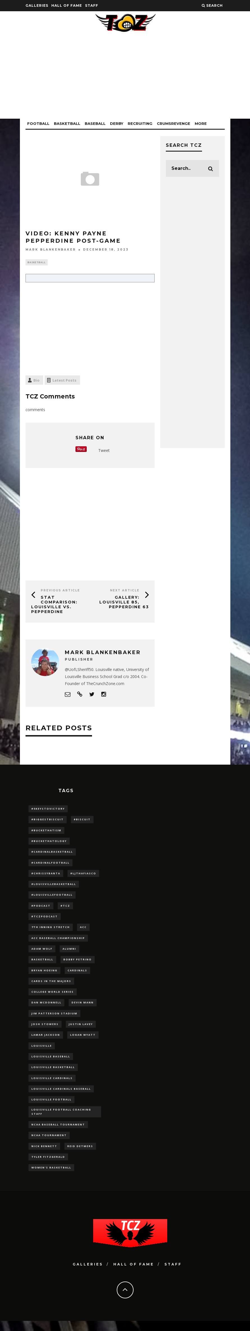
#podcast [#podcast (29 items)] (41, 908)
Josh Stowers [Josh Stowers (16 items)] (45, 1030)
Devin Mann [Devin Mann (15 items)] (83, 1008)
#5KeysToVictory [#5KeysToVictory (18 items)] (48, 809)
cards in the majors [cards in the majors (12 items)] (51, 985)
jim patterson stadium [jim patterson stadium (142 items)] (54, 1019)
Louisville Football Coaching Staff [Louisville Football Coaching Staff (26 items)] (61, 1120)
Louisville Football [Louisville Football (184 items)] (51, 1107)
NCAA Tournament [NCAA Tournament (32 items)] (49, 1144)
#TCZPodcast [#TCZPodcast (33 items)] (44, 919)
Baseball (95, 123)
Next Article (124, 591)
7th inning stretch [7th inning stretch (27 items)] (50, 931)
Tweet (104, 451)
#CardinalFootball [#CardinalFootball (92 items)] (50, 864)
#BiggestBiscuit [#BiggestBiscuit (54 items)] (47, 820)
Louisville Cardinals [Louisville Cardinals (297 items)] (52, 1085)
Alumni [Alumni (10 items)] (69, 952)
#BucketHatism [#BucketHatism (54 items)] (46, 831)
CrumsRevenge (173, 123)
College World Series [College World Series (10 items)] (52, 997)
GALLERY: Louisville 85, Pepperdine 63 (124, 603)
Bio (36, 380)
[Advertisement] (125, 79)
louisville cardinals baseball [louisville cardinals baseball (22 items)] (61, 1096)
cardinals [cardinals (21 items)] (77, 974)
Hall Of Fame (66, 5)
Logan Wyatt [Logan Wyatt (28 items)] (83, 1040)
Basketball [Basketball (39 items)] (42, 963)
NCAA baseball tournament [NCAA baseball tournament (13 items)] (58, 1133)
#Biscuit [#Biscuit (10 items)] (82, 820)
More (201, 123)
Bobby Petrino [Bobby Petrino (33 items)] (77, 963)
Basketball (67, 123)
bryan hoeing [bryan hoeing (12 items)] (44, 974)
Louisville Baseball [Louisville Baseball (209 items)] (50, 1063)
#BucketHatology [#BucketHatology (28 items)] (49, 842)
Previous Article (60, 591)
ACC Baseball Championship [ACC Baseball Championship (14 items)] (58, 941)
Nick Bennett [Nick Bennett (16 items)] (44, 1155)
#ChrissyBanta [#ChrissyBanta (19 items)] (45, 875)
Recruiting (140, 123)
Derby (116, 123)
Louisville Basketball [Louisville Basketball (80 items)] (53, 1074)
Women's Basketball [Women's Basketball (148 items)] (51, 1177)
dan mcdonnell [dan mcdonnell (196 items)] (46, 1008)
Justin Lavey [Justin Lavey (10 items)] (81, 1030)
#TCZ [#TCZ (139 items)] (65, 908)
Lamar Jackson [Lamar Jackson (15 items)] (45, 1040)
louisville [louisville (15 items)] (41, 1052)
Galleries (37, 5)
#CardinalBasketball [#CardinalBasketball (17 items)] (52, 853)
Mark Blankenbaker (51, 249)
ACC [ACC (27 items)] (83, 931)
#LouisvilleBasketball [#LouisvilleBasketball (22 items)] (53, 886)
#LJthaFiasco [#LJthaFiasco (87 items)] (83, 875)
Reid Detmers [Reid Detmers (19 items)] (80, 1155)
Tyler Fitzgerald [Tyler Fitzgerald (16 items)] (48, 1166)
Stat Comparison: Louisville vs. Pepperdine (54, 605)
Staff (91, 5)
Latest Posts (64, 380)
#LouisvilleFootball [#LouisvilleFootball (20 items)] (52, 897)
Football (38, 123)
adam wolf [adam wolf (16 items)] (41, 952)
